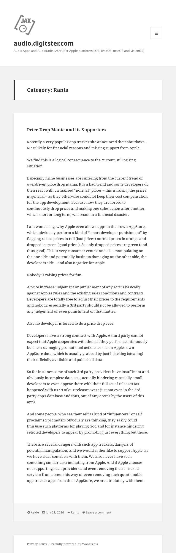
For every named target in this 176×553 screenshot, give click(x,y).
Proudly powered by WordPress (74, 544)
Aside (35, 512)
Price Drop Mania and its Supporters (66, 130)
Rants (75, 512)
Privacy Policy (37, 544)
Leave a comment (98, 512)
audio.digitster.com (44, 43)
